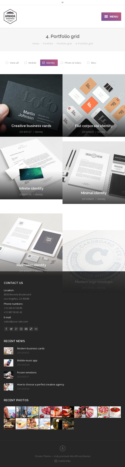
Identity (50, 62)
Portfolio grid (64, 43)
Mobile (32, 62)
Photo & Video (73, 62)
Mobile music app (27, 360)
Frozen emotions (27, 372)
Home (35, 43)
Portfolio (48, 43)
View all (14, 62)
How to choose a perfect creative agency (40, 384)
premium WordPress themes (75, 456)
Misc (93, 62)
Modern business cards (31, 348)
